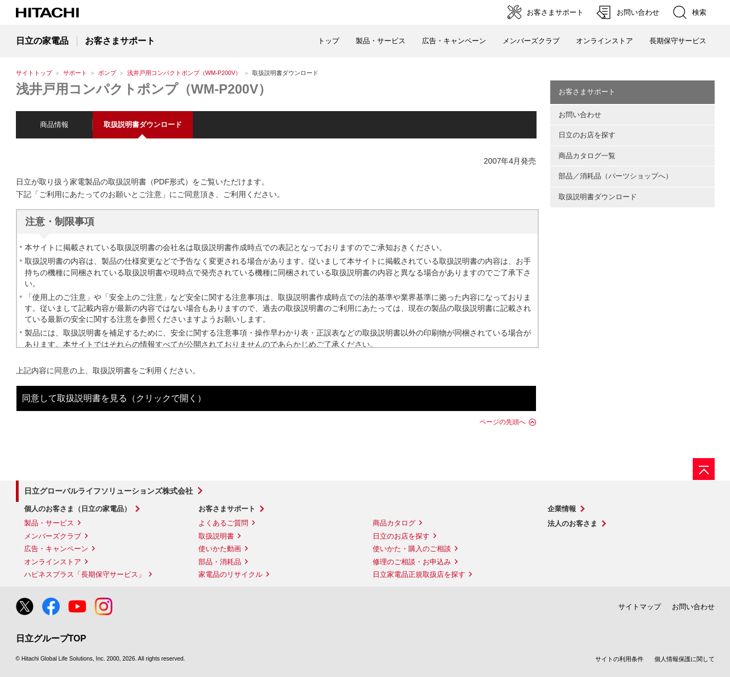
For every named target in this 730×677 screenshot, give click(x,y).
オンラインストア (604, 41)
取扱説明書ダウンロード (597, 197)
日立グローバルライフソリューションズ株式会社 (108, 491)
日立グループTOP (51, 638)
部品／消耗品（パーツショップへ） (615, 176)
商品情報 (54, 124)
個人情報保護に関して (684, 659)
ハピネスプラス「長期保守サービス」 (84, 574)
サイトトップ (34, 73)
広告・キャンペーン (56, 549)
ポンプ (107, 73)
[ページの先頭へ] (704, 469)
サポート (75, 73)
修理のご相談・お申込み (412, 562)
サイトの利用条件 (619, 659)
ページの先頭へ (503, 422)
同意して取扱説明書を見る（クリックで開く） (114, 398)
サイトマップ (639, 607)
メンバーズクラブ (531, 41)
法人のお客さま (572, 523)
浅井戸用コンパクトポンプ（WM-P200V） (184, 73)
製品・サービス (49, 523)
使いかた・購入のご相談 (412, 549)
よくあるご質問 (223, 523)
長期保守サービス (677, 41)
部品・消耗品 (219, 562)
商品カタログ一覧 (586, 156)
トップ (328, 41)
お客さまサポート (586, 92)
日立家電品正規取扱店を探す (419, 574)
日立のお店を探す (586, 135)
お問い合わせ (579, 115)
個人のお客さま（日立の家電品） (77, 509)
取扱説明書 (216, 536)
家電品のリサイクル (230, 574)
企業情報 (562, 509)
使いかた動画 (219, 549)
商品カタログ (394, 523)
